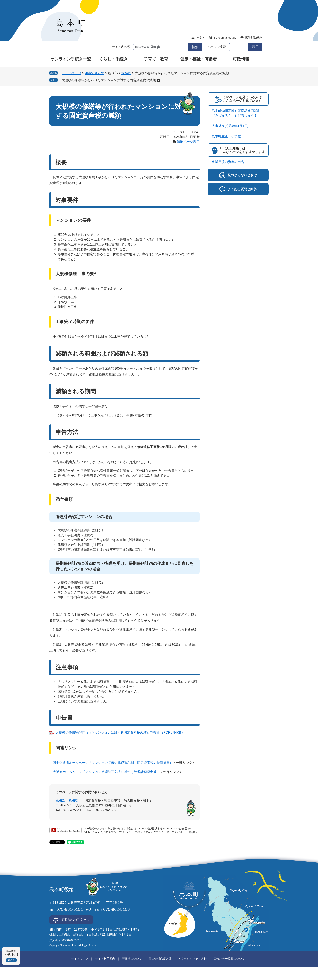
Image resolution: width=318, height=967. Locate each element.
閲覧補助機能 (253, 37)
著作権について (132, 958)
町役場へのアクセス (75, 919)
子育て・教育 (156, 59)
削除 (158, 80)
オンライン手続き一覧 (70, 59)
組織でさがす (94, 73)
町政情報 (241, 59)
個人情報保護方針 (160, 958)
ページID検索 (216, 47)
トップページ (71, 73)
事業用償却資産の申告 (228, 162)
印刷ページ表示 (188, 141)
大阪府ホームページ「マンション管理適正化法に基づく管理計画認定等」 (106, 772)
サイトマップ (79, 958)
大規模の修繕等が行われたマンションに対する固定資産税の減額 (109, 80)
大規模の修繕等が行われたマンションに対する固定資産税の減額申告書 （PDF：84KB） (120, 732)
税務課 (126, 73)
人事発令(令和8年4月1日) (230, 126)
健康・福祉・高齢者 (198, 59)
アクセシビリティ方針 (192, 958)
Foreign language (225, 37)
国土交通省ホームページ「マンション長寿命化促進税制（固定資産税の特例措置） (113, 762)
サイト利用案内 (105, 958)
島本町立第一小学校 (226, 136)
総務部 (60, 800)
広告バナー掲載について (229, 958)
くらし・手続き (113, 59)
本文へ (201, 37)
